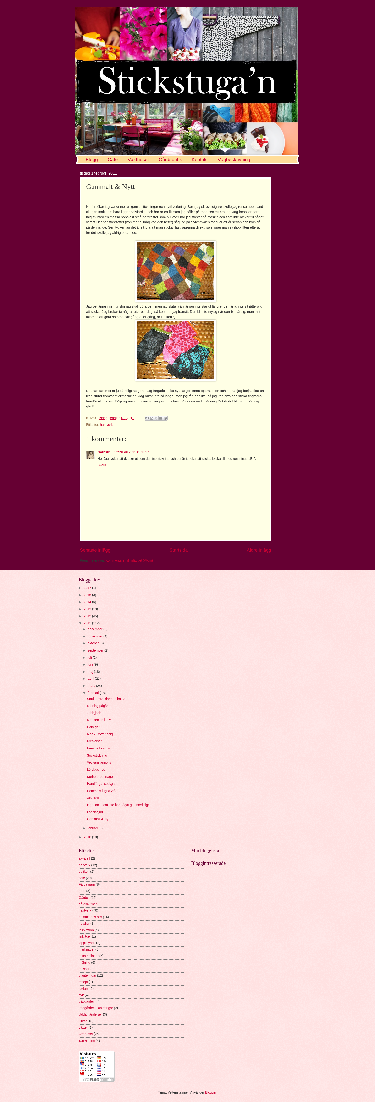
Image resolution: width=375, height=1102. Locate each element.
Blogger (210, 1092)
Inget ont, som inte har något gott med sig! (118, 805)
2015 (88, 595)
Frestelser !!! (96, 741)
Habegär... (94, 727)
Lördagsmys (96, 769)
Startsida (179, 550)
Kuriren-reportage (100, 777)
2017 (88, 588)
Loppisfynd (95, 812)
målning (84, 962)
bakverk (84, 865)
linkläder (85, 936)
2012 (88, 616)
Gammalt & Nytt (98, 819)
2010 (88, 837)
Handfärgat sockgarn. (102, 784)
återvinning (87, 1040)
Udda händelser (90, 1014)
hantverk (106, 425)
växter (83, 1027)
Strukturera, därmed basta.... (108, 699)
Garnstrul (105, 452)
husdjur (84, 923)
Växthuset (138, 159)
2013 (88, 609)
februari (94, 693)
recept (83, 982)
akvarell (84, 858)
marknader (86, 949)
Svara (102, 465)
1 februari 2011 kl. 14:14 (131, 452)
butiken (84, 871)
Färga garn (87, 884)
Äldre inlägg (259, 550)
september (96, 650)
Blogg (92, 159)
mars (92, 686)
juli (90, 657)
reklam (83, 988)
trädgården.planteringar (96, 1008)
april (91, 678)
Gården (84, 897)
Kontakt (200, 159)
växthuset (86, 1034)
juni (91, 664)
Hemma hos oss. (99, 748)
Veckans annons (99, 762)
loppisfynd (86, 943)
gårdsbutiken (88, 904)
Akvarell (93, 798)
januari (93, 828)
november (95, 636)
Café (113, 159)
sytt (81, 995)
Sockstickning (97, 755)
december (95, 629)
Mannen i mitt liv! (99, 720)
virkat (83, 1021)
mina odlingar (89, 956)
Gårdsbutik (170, 159)
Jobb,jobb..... (96, 713)
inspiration (86, 930)
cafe (82, 878)
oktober (94, 643)
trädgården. (87, 1001)
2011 (88, 623)
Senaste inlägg (95, 550)
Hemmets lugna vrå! (101, 791)
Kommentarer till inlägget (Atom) (129, 560)
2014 (88, 602)
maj (91, 672)
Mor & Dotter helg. (100, 734)
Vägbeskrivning (234, 159)
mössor (84, 969)
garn (82, 891)
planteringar (87, 975)
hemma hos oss (90, 917)
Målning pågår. (98, 706)
